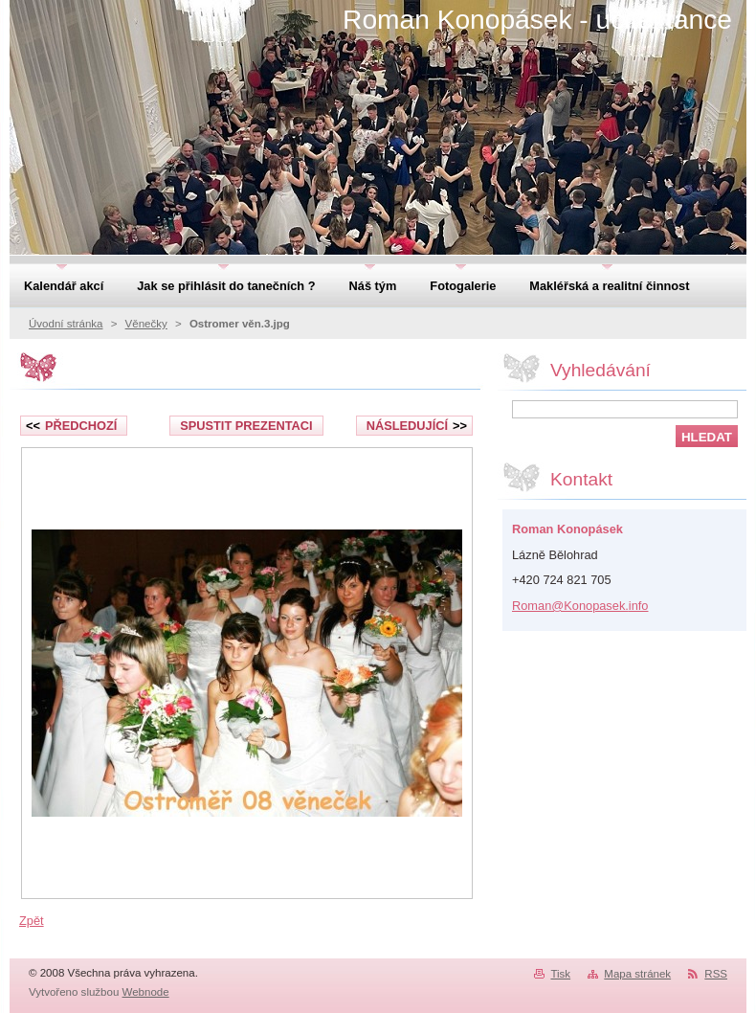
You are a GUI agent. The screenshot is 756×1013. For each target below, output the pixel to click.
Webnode (145, 992)
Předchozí (71, 425)
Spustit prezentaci (246, 425)
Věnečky (146, 323)
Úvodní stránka (65, 323)
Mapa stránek (637, 973)
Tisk (560, 973)
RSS (715, 973)
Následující (417, 425)
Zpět (31, 920)
